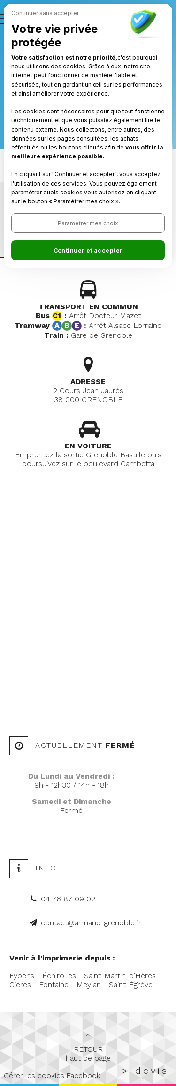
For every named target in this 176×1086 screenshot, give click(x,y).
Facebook (83, 1075)
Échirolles (59, 975)
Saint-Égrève (131, 984)
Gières (20, 984)
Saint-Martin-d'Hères (120, 975)
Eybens (21, 975)
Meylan (89, 984)
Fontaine (54, 984)
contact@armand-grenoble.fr (91, 922)
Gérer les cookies (34, 1075)
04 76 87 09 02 (68, 898)
